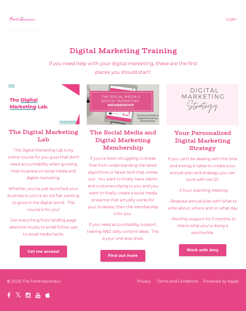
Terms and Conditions (177, 281)
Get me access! (43, 251)
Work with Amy (203, 250)
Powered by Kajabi (221, 281)
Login (231, 19)
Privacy (144, 281)
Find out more (123, 255)
